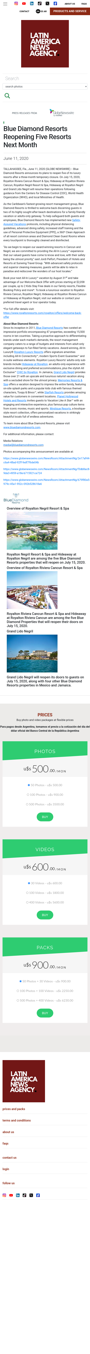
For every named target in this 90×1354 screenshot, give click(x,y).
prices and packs (14, 1109)
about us (70, 4)
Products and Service (69, 11)
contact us (10, 1157)
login (6, 1169)
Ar (45, 11)
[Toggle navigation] (5, 3)
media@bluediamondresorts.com (23, 445)
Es (42, 11)
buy (45, 817)
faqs (84, 4)
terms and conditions (17, 1120)
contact (24, 11)
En (38, 11)
